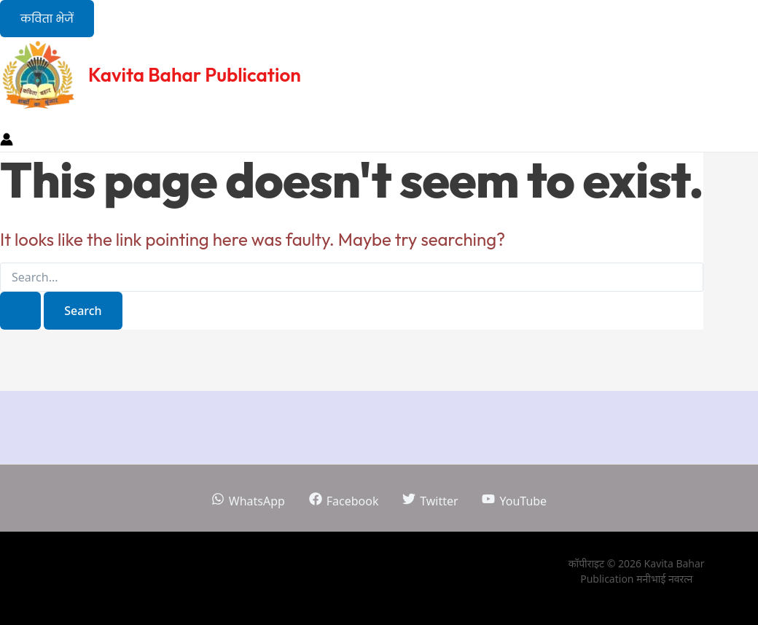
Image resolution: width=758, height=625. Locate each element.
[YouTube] (514, 501)
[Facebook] (343, 501)
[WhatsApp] (247, 501)
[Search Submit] (20, 311)
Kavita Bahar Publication (194, 75)
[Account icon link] (6, 141)
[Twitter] (430, 501)
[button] (47, 18)
